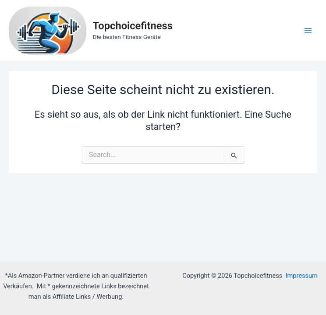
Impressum (302, 276)
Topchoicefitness (133, 26)
